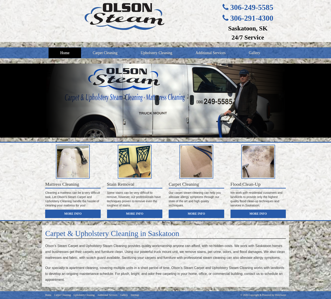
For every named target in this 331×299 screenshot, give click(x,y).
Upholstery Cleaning (156, 53)
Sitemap (135, 295)
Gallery (254, 53)
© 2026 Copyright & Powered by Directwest (263, 295)
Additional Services (210, 53)
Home (64, 53)
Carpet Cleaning (105, 53)
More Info (72, 213)
